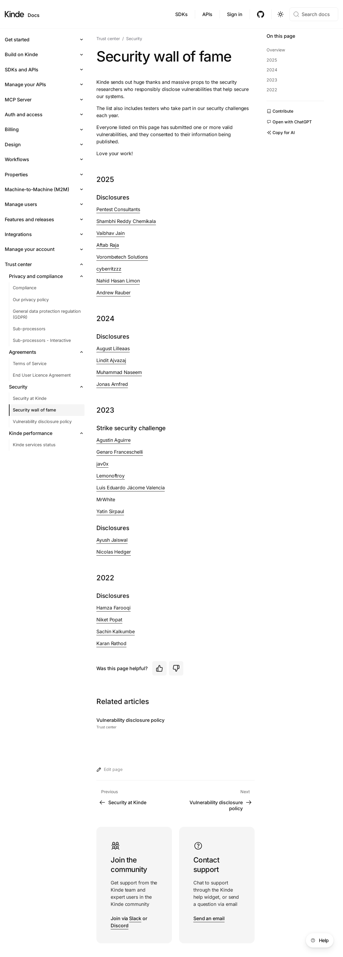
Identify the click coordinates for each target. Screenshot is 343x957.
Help (319, 940)
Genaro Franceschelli (119, 452)
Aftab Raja (107, 245)
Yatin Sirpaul (110, 511)
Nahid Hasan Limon (118, 281)
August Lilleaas (113, 348)
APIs (207, 14)
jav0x (102, 464)
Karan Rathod (111, 643)
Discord (119, 925)
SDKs (181, 14)
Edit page (109, 769)
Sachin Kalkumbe (115, 631)
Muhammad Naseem (119, 372)
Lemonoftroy (110, 476)
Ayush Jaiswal (112, 540)
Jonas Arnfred (112, 384)
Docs (34, 15)
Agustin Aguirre (113, 440)
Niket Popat (109, 620)
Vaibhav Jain (110, 233)
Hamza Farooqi (113, 608)
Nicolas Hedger (113, 552)
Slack (135, 918)
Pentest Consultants (118, 209)
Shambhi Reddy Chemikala (126, 221)
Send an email (209, 918)
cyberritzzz (108, 269)
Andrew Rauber (113, 293)
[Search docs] (313, 14)
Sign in (234, 14)
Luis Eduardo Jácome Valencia (130, 488)
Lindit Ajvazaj (111, 360)
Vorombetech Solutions (122, 257)
